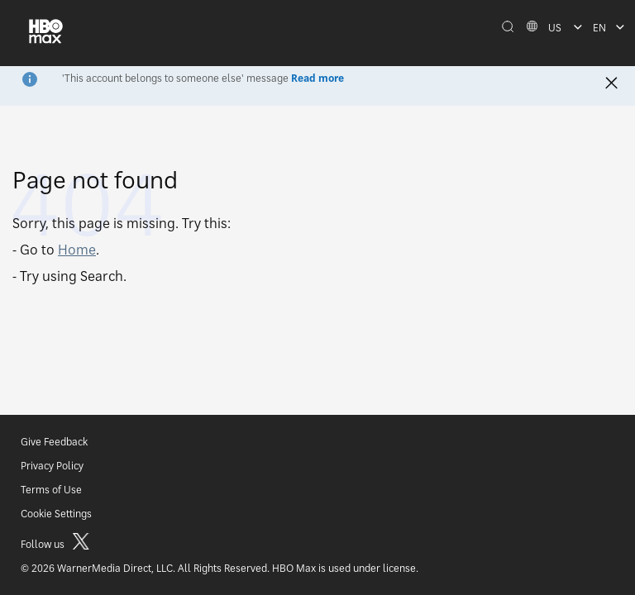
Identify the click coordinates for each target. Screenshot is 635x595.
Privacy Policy (52, 466)
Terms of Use (51, 490)
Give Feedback (54, 442)
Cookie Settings (56, 514)
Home (77, 249)
